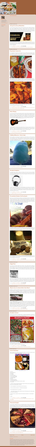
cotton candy (15, 167)
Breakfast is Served (14, 312)
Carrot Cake (16, 398)
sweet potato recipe (21, 108)
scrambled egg (25, 346)
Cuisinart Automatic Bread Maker (27, 398)
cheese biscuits (24, 431)
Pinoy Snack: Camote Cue (15, 51)
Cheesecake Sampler (14, 402)
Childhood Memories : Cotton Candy (17, 135)
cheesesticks (13, 432)
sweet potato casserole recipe (15, 108)
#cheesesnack (13, 431)
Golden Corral (18, 167)
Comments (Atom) (15, 436)
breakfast (13, 346)
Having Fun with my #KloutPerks (17, 25)
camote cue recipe (17, 107)
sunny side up (28, 346)
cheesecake (27, 431)
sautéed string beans (20, 346)
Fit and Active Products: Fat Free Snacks (18, 196)
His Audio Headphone (14, 170)
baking (12, 398)
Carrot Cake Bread (14, 350)
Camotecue (21, 107)
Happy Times (13, 263)
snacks (32, 107)
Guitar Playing (13, 111)
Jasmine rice (15, 346)
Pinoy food (24, 107)
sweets (21, 167)
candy (12, 167)
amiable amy (4, 19)
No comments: (18, 106)
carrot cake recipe (20, 398)
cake (14, 398)
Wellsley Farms (21, 432)
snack (30, 107)
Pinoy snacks (27, 107)
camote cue (13, 107)
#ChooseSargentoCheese (19, 431)
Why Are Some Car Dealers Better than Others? (20, 287)
